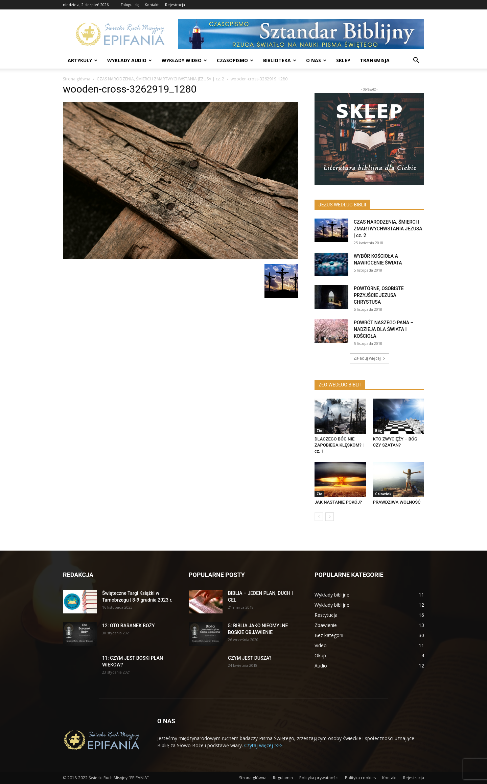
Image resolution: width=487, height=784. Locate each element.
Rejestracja (175, 4)
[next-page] (329, 516)
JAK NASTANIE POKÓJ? (338, 502)
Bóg (378, 430)
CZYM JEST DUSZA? (250, 658)
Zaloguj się (129, 4)
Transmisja (375, 60)
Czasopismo (235, 60)
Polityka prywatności (319, 778)
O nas (316, 60)
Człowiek (383, 493)
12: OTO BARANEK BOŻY (128, 625)
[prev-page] (319, 516)
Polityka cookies (360, 778)
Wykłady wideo (184, 60)
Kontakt (152, 4)
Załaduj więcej (369, 358)
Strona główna (76, 79)
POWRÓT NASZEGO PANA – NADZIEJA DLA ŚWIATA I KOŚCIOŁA (384, 329)
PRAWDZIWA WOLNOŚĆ (397, 502)
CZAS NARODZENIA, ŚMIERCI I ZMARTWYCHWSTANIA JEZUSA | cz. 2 (160, 79)
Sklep (343, 60)
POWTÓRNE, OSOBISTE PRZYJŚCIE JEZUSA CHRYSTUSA (379, 295)
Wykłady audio (129, 60)
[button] (416, 61)
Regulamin (283, 778)
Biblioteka (279, 60)
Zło (319, 430)
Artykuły (82, 60)
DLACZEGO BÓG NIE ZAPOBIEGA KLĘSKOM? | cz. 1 (339, 445)
